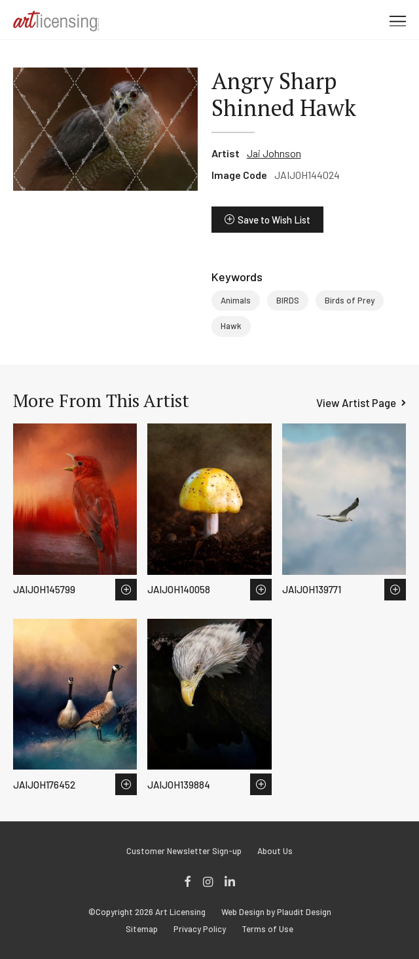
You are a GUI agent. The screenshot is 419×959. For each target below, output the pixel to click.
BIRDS (287, 300)
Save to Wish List (274, 219)
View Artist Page (356, 402)
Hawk (231, 326)
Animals (236, 300)
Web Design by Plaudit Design (276, 912)
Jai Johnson (274, 153)
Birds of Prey (349, 300)
